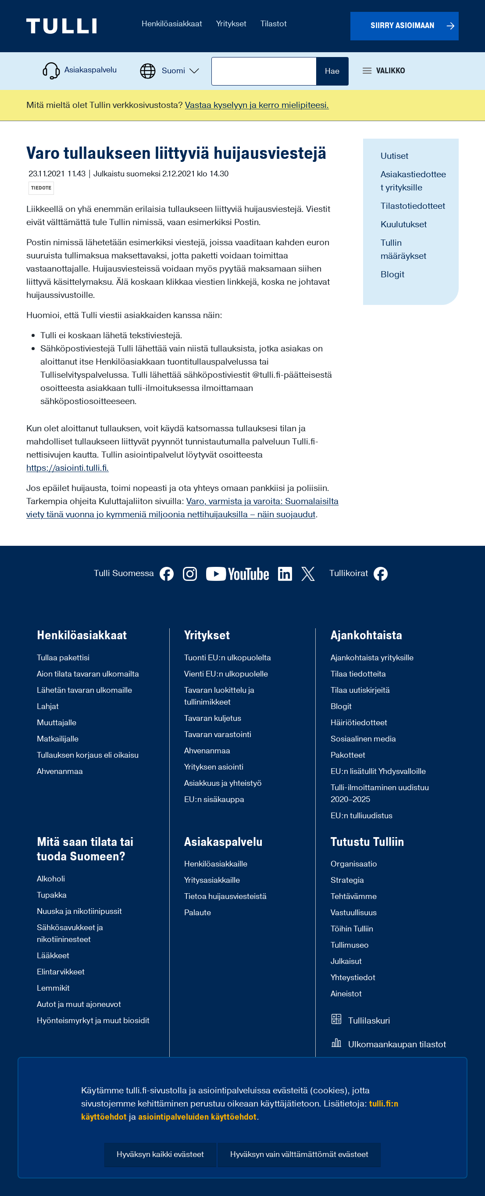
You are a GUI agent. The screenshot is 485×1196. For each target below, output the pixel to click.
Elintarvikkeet (61, 972)
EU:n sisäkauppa (214, 799)
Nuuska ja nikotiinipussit (79, 911)
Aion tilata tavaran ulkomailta (88, 674)
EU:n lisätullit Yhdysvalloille (378, 771)
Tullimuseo (350, 945)
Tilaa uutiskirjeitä (360, 690)
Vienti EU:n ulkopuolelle (226, 674)
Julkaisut (346, 961)
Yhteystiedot (353, 977)
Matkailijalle (57, 739)
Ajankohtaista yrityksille (372, 657)
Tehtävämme (354, 896)
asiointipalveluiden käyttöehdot (197, 1117)
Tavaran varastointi (217, 734)
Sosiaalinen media (363, 739)
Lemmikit (53, 988)
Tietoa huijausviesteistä (225, 896)
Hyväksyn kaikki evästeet (160, 1154)
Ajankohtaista (366, 635)
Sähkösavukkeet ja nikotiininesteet (70, 933)
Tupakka (52, 895)
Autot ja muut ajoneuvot (79, 1004)
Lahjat (48, 706)
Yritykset (207, 635)
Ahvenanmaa (60, 771)
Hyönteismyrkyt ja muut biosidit (93, 1020)
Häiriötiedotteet (359, 722)
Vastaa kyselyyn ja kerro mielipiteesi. (257, 105)
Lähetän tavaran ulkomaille (84, 690)
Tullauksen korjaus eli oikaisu (88, 755)
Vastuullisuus (354, 912)
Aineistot (346, 993)
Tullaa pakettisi (63, 657)
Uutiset (394, 156)
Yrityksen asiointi (213, 767)
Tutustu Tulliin (367, 842)
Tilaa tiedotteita (358, 674)
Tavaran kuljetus (212, 718)
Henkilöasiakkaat (82, 635)
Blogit (392, 275)
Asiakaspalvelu (223, 842)
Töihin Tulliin (352, 929)
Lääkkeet (53, 955)
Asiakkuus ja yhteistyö (223, 783)
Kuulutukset (404, 224)
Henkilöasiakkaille (215, 864)
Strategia (347, 880)
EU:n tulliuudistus (361, 815)
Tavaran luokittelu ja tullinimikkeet (219, 696)
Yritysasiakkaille (212, 880)
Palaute (197, 912)
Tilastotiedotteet (413, 206)
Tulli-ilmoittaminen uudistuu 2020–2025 (380, 793)
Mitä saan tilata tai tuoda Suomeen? (85, 849)
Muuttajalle (56, 722)
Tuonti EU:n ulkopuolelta (227, 657)
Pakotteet (348, 755)
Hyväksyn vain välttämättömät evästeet (299, 1154)
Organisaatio (354, 864)
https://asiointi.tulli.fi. (67, 468)
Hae (332, 71)
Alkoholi (51, 879)
